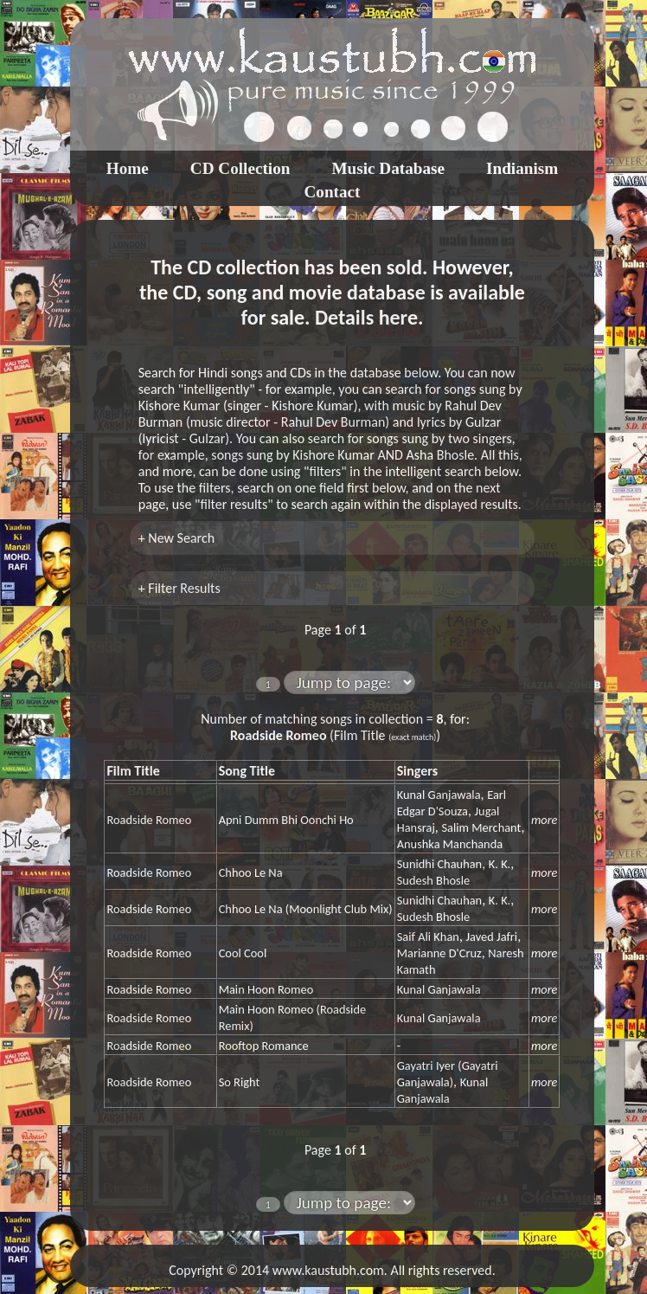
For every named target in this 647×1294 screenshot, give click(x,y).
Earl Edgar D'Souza (451, 803)
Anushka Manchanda (450, 844)
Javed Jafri (491, 936)
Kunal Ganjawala (439, 794)
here (398, 317)
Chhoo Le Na (251, 872)
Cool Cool (243, 953)
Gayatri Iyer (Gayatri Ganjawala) (447, 1074)
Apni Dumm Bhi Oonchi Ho (286, 819)
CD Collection (240, 168)
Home (127, 168)
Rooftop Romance (264, 1045)
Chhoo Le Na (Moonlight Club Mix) (306, 909)
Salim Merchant (481, 827)
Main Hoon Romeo (266, 989)
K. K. (499, 864)
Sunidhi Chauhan (439, 864)
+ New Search (176, 538)
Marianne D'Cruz (439, 953)
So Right (239, 1082)
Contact (332, 192)
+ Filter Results (179, 588)
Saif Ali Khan (428, 936)
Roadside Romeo (148, 819)
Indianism (522, 168)
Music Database (388, 168)
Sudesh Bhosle (433, 880)
